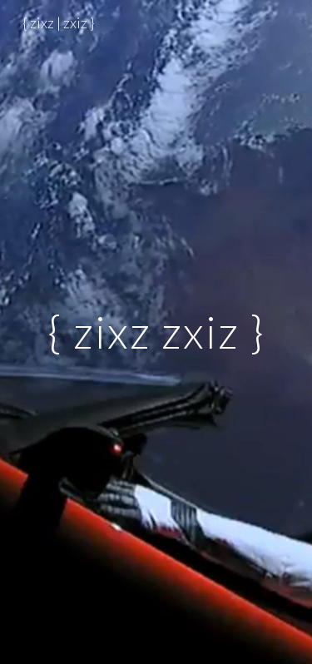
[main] (156, 331)
